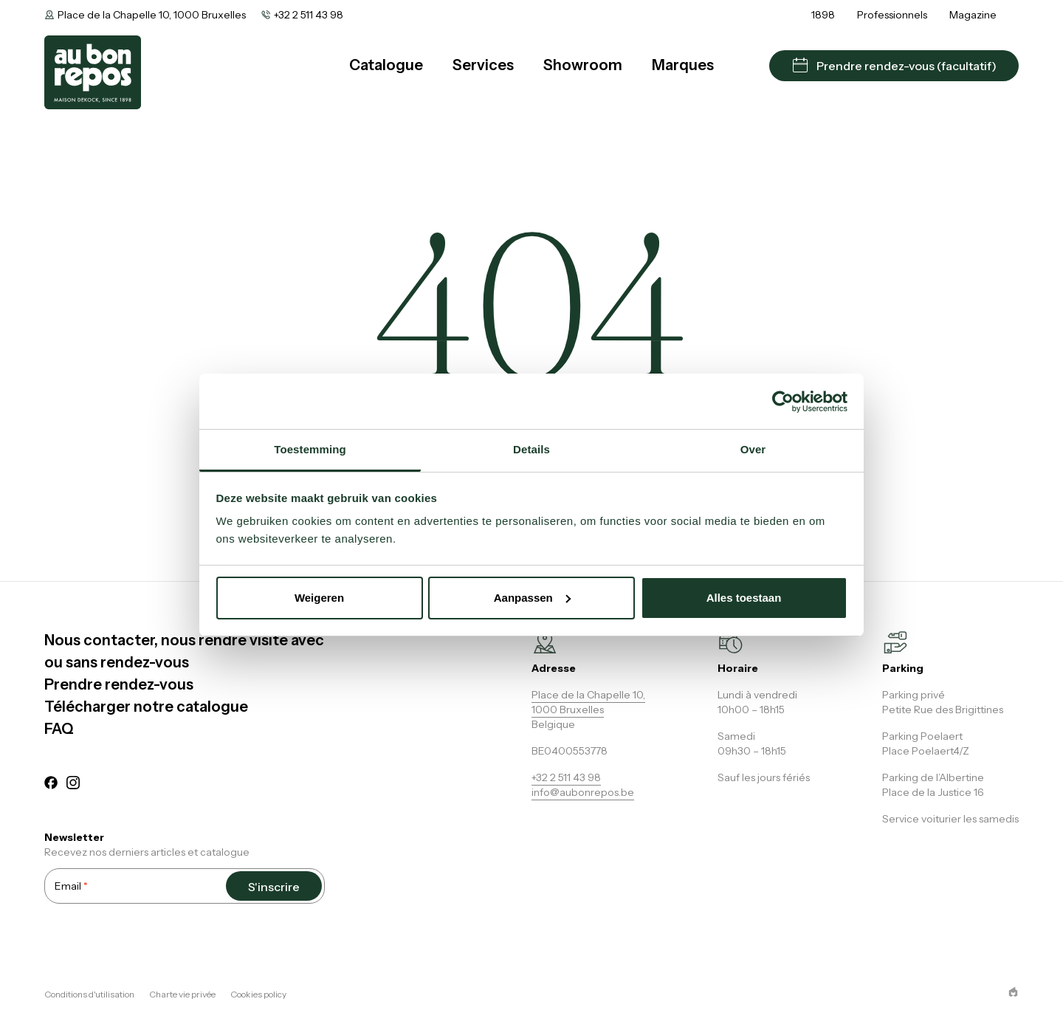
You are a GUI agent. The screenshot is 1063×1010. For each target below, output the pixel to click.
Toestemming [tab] (310, 449)
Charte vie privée (182, 994)
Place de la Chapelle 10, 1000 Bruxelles (152, 14)
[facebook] (51, 784)
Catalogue (386, 65)
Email (71, 886)
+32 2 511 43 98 (308, 14)
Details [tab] (531, 449)
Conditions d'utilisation (89, 994)
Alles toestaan (744, 597)
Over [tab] (753, 449)
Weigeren (319, 597)
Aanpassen (532, 597)
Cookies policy (258, 994)
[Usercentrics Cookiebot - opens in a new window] (782, 402)
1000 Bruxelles (568, 709)
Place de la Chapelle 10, (588, 694)
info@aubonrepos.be (583, 792)
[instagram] (73, 784)
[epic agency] (1013, 991)
